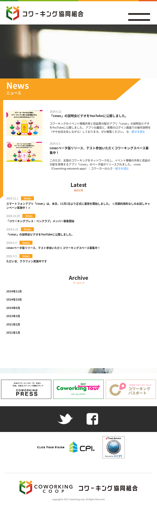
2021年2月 (13, 324)
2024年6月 (13, 308)
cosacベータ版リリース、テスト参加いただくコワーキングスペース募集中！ (99, 150)
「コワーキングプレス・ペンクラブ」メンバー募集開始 (40, 221)
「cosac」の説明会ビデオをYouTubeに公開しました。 (89, 115)
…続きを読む (137, 132)
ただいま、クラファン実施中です (26, 261)
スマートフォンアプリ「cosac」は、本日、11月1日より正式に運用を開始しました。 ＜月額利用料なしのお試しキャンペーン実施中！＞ (78, 206)
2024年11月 (14, 291)
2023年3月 (13, 316)
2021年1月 (13, 332)
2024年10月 (14, 299)
